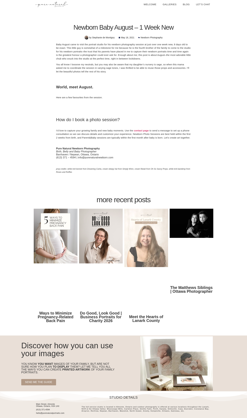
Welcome (150, 4)
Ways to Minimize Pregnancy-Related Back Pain (55, 317)
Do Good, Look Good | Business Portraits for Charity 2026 (101, 317)
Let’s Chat (203, 4)
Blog (186, 4)
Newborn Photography (152, 37)
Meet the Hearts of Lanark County (146, 319)
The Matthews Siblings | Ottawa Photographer (191, 289)
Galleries (170, 4)
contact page (141, 130)
